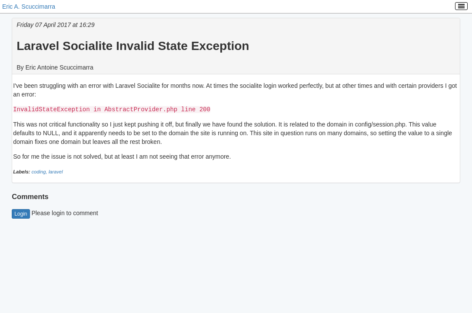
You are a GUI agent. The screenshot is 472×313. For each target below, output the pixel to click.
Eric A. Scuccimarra (28, 6)
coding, (39, 171)
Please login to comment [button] (55, 212)
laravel (56, 171)
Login (20, 213)
